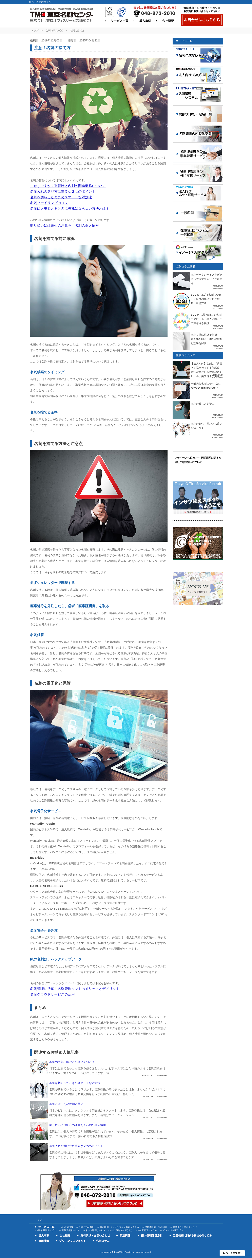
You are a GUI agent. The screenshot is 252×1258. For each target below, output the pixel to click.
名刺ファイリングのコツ (49, 203)
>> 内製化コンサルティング (183, 1227)
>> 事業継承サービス (45, 1230)
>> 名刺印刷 (103, 1227)
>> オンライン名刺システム (125, 1227)
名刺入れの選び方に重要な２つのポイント (62, 191)
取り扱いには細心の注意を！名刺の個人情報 (64, 225)
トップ (34, 30)
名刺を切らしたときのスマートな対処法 (61, 197)
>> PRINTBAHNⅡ (85, 1227)
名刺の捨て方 (77, 30)
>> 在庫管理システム (146, 1230)
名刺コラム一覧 (54, 30)
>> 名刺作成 (67, 1227)
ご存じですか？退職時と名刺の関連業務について (68, 186)
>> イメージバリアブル (171, 1230)
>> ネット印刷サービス (93, 1230)
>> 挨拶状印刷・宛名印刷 (154, 1227)
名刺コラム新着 (185, 266)
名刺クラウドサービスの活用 (52, 994)
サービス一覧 (184, 40)
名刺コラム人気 (185, 355)
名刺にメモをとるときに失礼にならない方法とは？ (69, 208)
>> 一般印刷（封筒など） (121, 1230)
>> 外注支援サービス (69, 1230)
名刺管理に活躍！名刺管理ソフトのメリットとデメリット (74, 989)
